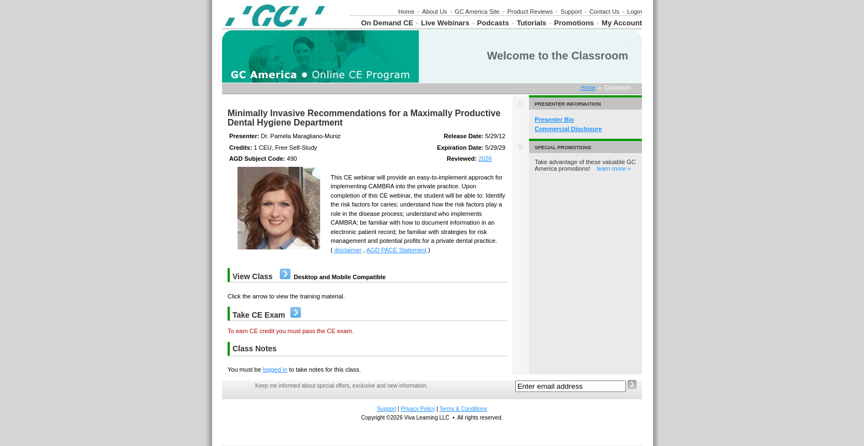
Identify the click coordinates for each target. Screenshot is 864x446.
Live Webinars (445, 23)
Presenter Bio (554, 119)
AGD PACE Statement (396, 250)
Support (571, 11)
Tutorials (532, 23)
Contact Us (604, 11)
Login (634, 11)
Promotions (574, 23)
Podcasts (493, 23)
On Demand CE (387, 23)
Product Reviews (530, 11)
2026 (485, 158)
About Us (434, 11)
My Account (622, 23)
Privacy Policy (418, 409)
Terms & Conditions (463, 409)
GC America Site (477, 11)
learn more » (614, 168)
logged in (275, 369)
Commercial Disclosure (568, 129)
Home (406, 11)
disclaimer (348, 250)
